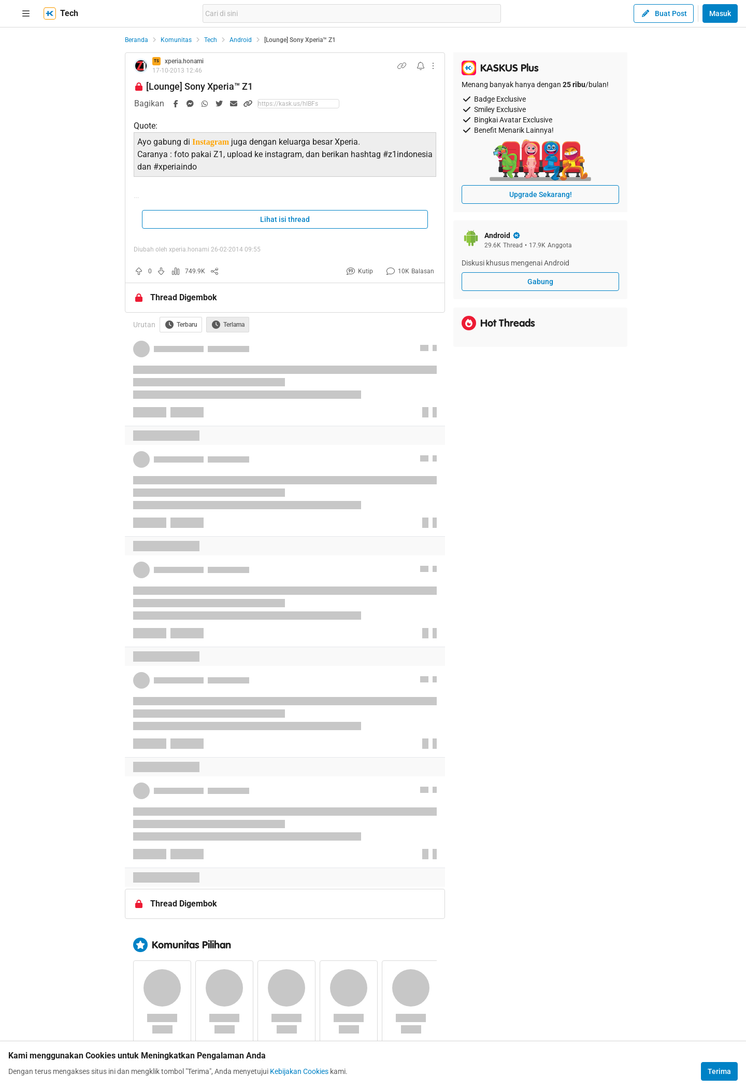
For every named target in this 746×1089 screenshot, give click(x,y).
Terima (719, 1071)
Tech (210, 40)
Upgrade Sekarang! (540, 194)
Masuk (720, 13)
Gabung (540, 281)
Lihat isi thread (285, 219)
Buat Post (663, 13)
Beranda (136, 40)
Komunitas (176, 40)
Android (240, 40)
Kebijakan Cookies (299, 1071)
